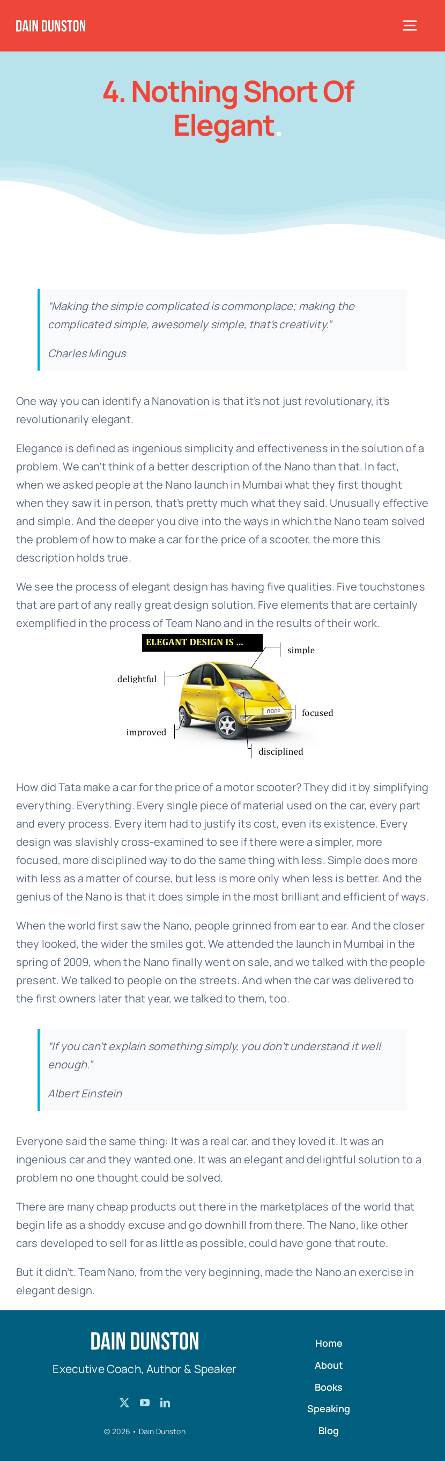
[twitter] (124, 1402)
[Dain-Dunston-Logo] (50, 25)
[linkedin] (165, 1402)
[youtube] (145, 1402)
